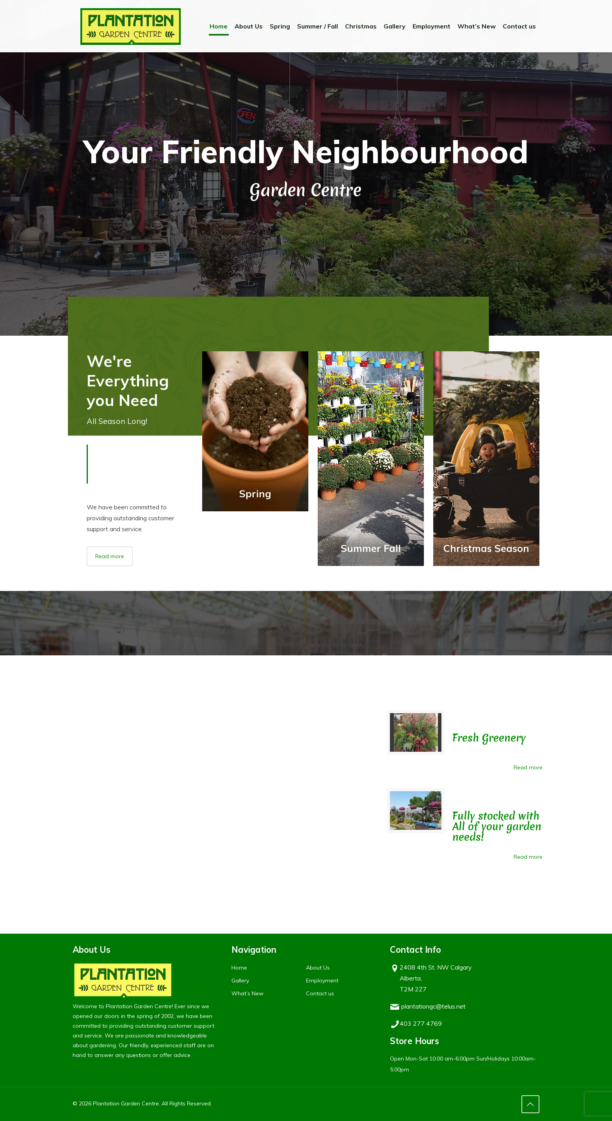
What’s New (247, 993)
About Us (318, 967)
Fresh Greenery (489, 738)
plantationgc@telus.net (433, 1006)
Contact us (320, 993)
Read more (528, 767)
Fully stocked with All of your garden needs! (496, 826)
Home (239, 967)
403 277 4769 (421, 1023)
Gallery (240, 980)
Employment (322, 980)
